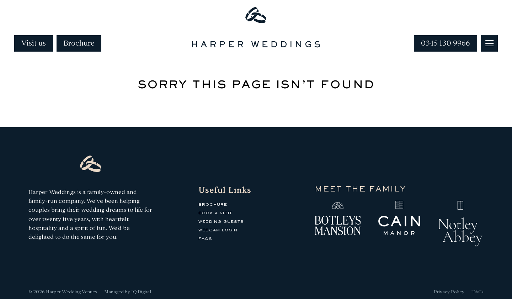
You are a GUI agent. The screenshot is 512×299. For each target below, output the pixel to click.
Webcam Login (218, 230)
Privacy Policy (449, 291)
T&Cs (477, 291)
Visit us (33, 43)
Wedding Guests (221, 222)
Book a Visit (215, 213)
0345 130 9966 (445, 43)
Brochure (79, 43)
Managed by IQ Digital (127, 291)
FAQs (205, 239)
